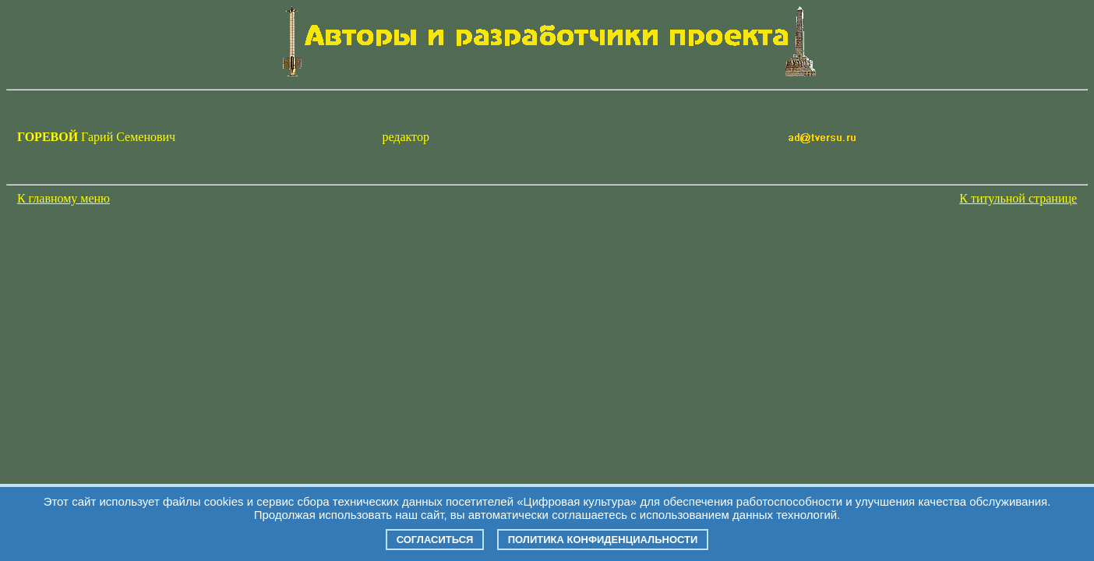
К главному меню (63, 198)
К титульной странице (1018, 198)
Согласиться (435, 539)
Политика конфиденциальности (603, 539)
